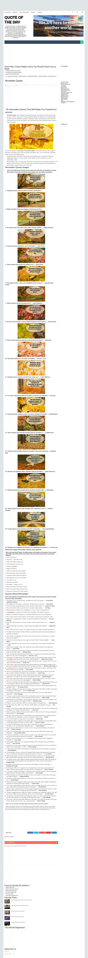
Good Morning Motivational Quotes (13, 70)
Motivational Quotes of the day (17, 911)
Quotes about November (32, 76)
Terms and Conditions (24, 12)
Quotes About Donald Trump (12, 895)
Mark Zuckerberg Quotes (11, 890)
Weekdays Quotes (65, 95)
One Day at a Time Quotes (66, 92)
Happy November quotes (13, 76)
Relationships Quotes (65, 90)
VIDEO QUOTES (64, 99)
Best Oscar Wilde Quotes (11, 892)
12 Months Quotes (65, 93)
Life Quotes (63, 85)
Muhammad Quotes (10, 887)
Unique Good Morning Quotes (17, 916)
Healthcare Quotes (65, 89)
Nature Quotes (64, 87)
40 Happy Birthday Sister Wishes (18, 922)
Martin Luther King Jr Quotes (12, 889)
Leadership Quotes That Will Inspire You (20, 905)
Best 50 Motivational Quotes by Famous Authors (21, 900)
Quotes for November (42, 76)
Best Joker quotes (10, 893)
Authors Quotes (64, 83)
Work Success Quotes (65, 84)
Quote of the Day (13, 19)
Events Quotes (64, 98)
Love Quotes (63, 86)
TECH (62, 100)
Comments (8, 953)
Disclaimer (15, 12)
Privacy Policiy (7, 12)
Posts (7, 951)
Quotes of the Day (65, 82)
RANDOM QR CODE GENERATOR (68, 101)
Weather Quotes (64, 97)
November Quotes (22, 76)
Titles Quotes (64, 91)
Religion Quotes (64, 94)
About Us (33, 12)
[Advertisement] (41, 6)
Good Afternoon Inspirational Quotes (14, 72)
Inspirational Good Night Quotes (12, 74)
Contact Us (39, 12)
